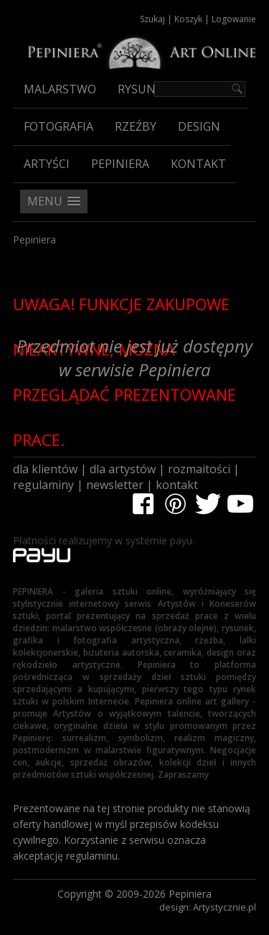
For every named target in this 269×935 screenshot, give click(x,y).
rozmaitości (199, 469)
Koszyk (188, 19)
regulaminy (43, 485)
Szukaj (152, 19)
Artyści (47, 164)
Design (199, 126)
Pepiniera (120, 164)
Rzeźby (135, 126)
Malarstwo (60, 89)
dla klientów (45, 469)
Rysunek (143, 89)
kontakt (177, 485)
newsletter (114, 485)
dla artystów (123, 469)
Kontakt (198, 164)
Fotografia (58, 126)
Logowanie (234, 19)
